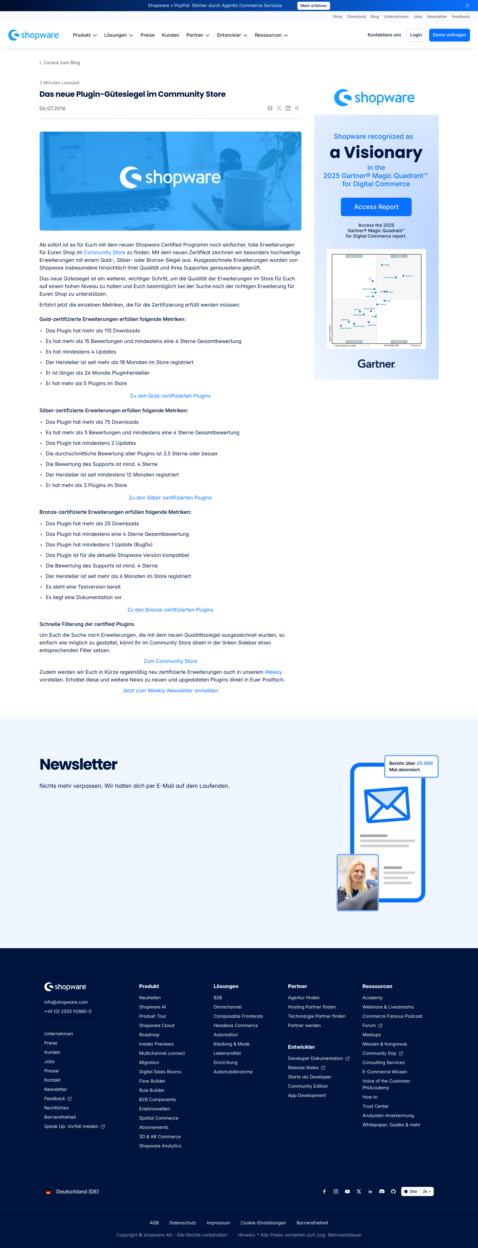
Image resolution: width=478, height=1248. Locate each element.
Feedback (58, 1098)
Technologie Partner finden (316, 1016)
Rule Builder (152, 1090)
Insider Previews (156, 1044)
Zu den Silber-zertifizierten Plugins (170, 497)
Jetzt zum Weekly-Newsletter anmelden (170, 690)
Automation (226, 1035)
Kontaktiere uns (384, 35)
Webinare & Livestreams (388, 1007)
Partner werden (304, 1025)
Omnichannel (228, 1007)
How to (369, 1097)
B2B (218, 998)
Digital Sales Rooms (160, 1072)
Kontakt (52, 1080)
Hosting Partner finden (312, 1007)
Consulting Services (383, 1062)
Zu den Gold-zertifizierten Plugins (170, 395)
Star (410, 1191)
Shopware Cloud (156, 1025)
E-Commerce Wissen (384, 1072)
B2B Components (157, 1099)
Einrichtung (226, 1062)
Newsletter (55, 1089)
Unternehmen (58, 1034)
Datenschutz (183, 1223)
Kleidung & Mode (232, 1044)
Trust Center (375, 1106)
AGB (154, 1223)
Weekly (273, 672)
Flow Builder (152, 1081)
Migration (149, 1062)
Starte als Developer (309, 1077)
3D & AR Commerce (160, 1136)
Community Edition (308, 1086)
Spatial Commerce (158, 1118)
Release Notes (306, 1067)
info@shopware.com (66, 1002)
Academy (372, 998)
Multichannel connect (162, 1053)
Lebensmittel (227, 1053)
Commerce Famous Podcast (392, 1016)
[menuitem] (85, 35)
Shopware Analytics (160, 1146)
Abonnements (154, 1127)
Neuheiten (150, 998)
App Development (307, 1095)
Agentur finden (304, 998)
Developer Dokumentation (319, 1058)
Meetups (371, 1035)
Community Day (382, 1053)
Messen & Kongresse (384, 1044)
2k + (427, 1191)
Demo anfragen (449, 35)
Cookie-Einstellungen (263, 1223)
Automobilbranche (233, 1072)
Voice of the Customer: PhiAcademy (386, 1084)
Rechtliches (56, 1108)
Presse (51, 1071)
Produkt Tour (152, 1016)
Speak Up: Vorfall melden (74, 1126)
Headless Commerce (236, 1025)
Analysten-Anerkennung (388, 1115)
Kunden (52, 1052)
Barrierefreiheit (60, 1117)
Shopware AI (152, 1007)
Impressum (218, 1223)
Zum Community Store (170, 661)
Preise (50, 1043)
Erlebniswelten (154, 1109)
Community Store (104, 252)
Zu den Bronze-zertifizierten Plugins (170, 609)
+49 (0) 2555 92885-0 (68, 1011)
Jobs (49, 1061)
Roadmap (149, 1035)
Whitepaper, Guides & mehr (391, 1125)
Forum (372, 1025)
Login (416, 35)
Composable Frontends (238, 1016)
